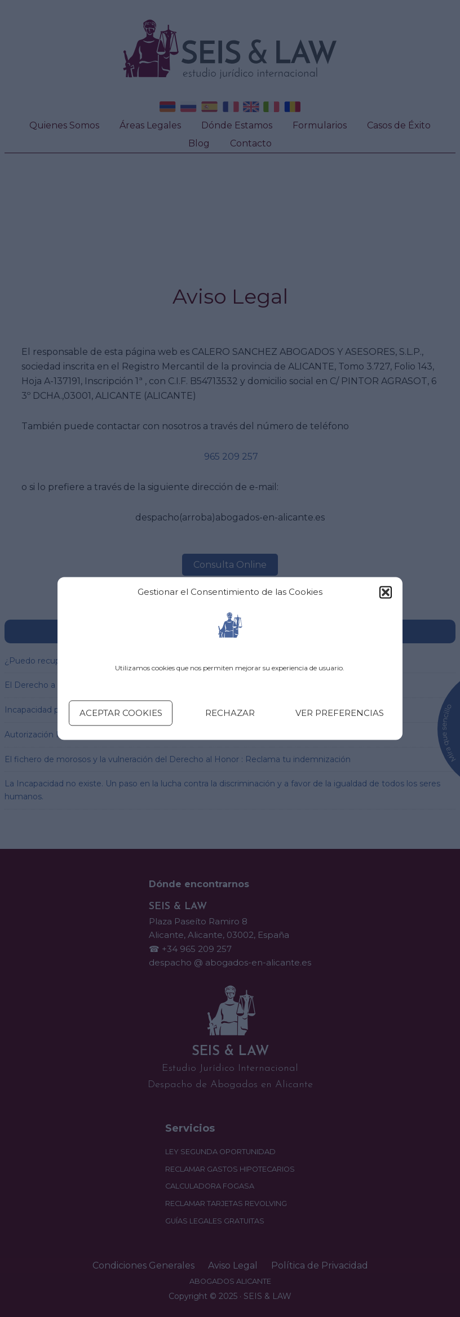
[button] (385, 592)
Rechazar (230, 713)
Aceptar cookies (120, 713)
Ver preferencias (339, 713)
